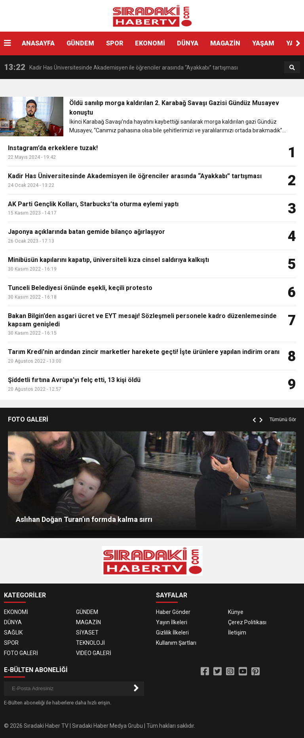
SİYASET (87, 632)
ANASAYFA (38, 43)
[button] (298, 43)
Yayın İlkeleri (171, 622)
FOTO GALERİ (21, 653)
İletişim (237, 632)
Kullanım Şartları (176, 643)
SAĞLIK (13, 632)
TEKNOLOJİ (90, 643)
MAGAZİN (225, 43)
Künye (235, 612)
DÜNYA (187, 43)
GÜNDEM (80, 43)
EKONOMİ (150, 43)
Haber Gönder (173, 612)
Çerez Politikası (247, 622)
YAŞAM (263, 43)
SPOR (114, 43)
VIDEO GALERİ (93, 653)
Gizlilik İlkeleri (172, 632)
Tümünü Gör (283, 419)
